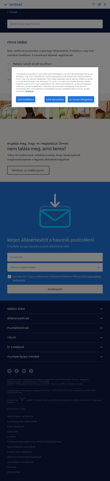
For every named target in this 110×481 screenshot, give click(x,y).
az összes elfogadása (81, 99)
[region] (55, 87)
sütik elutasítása (55, 99)
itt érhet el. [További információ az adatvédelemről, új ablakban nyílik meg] (29, 91)
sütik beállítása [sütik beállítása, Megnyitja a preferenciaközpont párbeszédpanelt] (26, 99)
